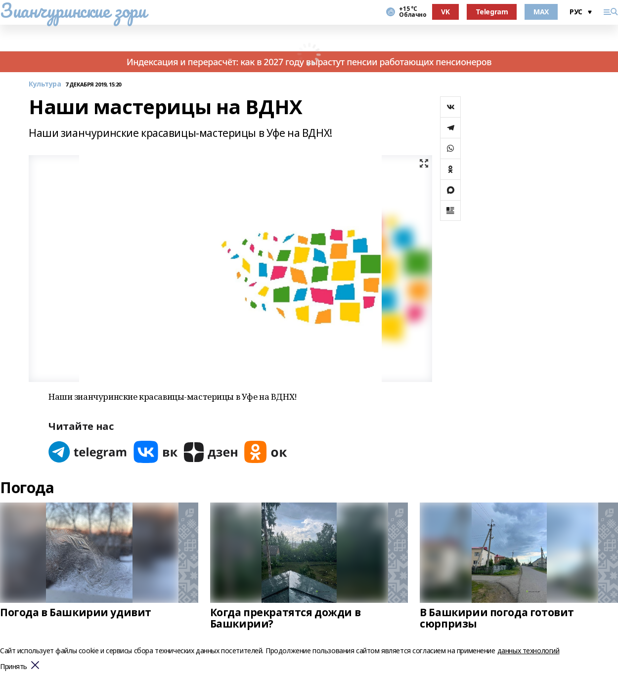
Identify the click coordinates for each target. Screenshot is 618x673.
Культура (45, 84)
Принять (13, 667)
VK (445, 11)
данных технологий (528, 650)
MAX (541, 11)
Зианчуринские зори (73, 10)
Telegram (492, 11)
